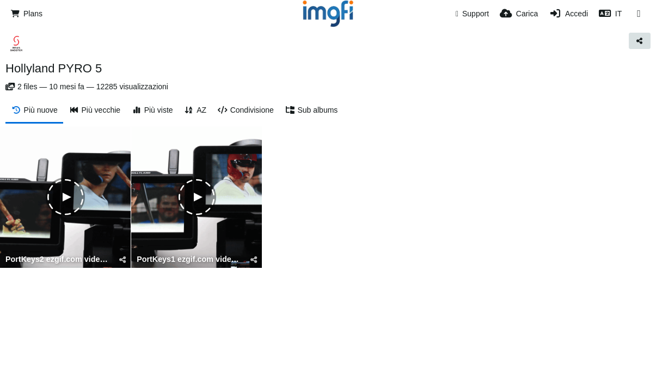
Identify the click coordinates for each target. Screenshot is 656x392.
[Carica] (519, 13)
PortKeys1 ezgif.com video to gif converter (190, 259)
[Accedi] (568, 13)
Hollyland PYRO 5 (53, 68)
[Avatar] (16, 43)
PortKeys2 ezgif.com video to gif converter (58, 259)
